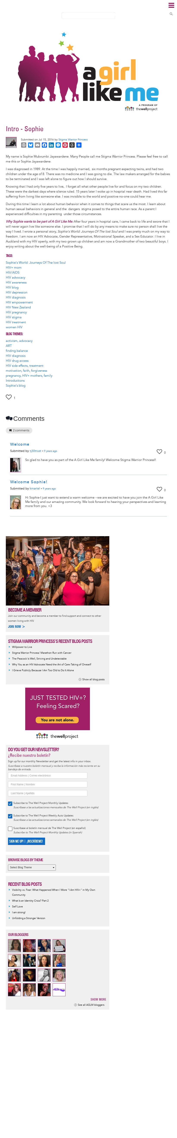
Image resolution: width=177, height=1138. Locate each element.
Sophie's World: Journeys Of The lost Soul (36, 263)
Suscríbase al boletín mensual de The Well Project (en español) (49, 828)
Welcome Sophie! (29, 482)
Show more (98, 999)
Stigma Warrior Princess (73, 139)
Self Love (17, 906)
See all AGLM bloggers (91, 1005)
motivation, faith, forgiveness (26, 371)
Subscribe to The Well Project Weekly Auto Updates (43, 815)
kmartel (35, 488)
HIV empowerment (19, 302)
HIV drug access (17, 361)
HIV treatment (16, 322)
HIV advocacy (15, 278)
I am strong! (18, 912)
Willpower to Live (22, 647)
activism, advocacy (19, 341)
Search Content (171, 13)
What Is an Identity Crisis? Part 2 (30, 900)
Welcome (20, 444)
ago (50, 451)
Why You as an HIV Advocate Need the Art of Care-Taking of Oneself (51, 664)
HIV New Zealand (18, 307)
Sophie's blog (15, 386)
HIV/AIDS (12, 273)
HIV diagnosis (15, 297)
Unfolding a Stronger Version (28, 918)
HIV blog (12, 287)
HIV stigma (14, 317)
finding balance (17, 351)
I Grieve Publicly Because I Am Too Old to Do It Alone (43, 670)
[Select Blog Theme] (32, 867)
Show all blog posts (93, 679)
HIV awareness (16, 283)
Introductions (15, 381)
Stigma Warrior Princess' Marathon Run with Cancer (41, 653)
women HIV (14, 327)
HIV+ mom (14, 268)
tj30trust (35, 451)
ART (9, 346)
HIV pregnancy (16, 312)
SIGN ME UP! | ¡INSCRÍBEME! (26, 841)
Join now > (16, 627)
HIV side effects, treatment (24, 366)
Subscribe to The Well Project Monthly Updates (40, 803)
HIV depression (16, 292)
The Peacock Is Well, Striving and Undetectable (39, 658)
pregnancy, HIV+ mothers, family (29, 376)
